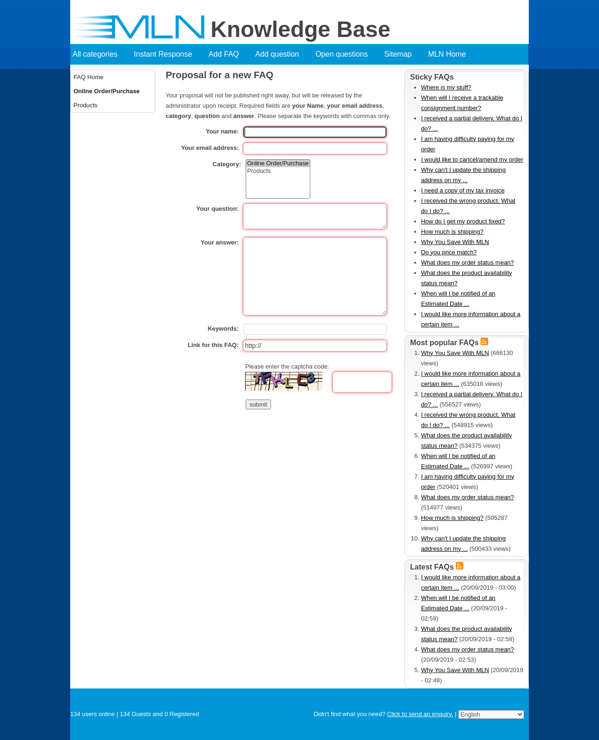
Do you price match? (449, 252)
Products (85, 105)
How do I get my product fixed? (463, 221)
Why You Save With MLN (455, 241)
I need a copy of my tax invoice (462, 190)
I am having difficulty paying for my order (467, 144)
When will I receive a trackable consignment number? (462, 102)
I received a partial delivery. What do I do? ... (472, 123)
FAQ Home (88, 77)
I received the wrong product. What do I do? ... (468, 206)
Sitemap (398, 54)
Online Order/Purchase (106, 91)
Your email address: (210, 147)
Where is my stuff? (446, 87)
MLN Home (447, 54)
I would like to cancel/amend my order (472, 159)
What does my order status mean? (467, 262)
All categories (95, 54)
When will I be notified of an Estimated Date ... (458, 298)
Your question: (217, 208)
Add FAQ (224, 54)
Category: (226, 164)
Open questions (341, 54)
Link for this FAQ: (213, 344)
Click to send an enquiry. (420, 714)
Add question (277, 54)
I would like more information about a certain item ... (470, 319)
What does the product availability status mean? (466, 278)
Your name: (222, 131)
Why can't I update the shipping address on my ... (463, 175)
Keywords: (223, 328)
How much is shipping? (452, 231)
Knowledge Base (300, 29)
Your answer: (220, 242)
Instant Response (163, 54)
